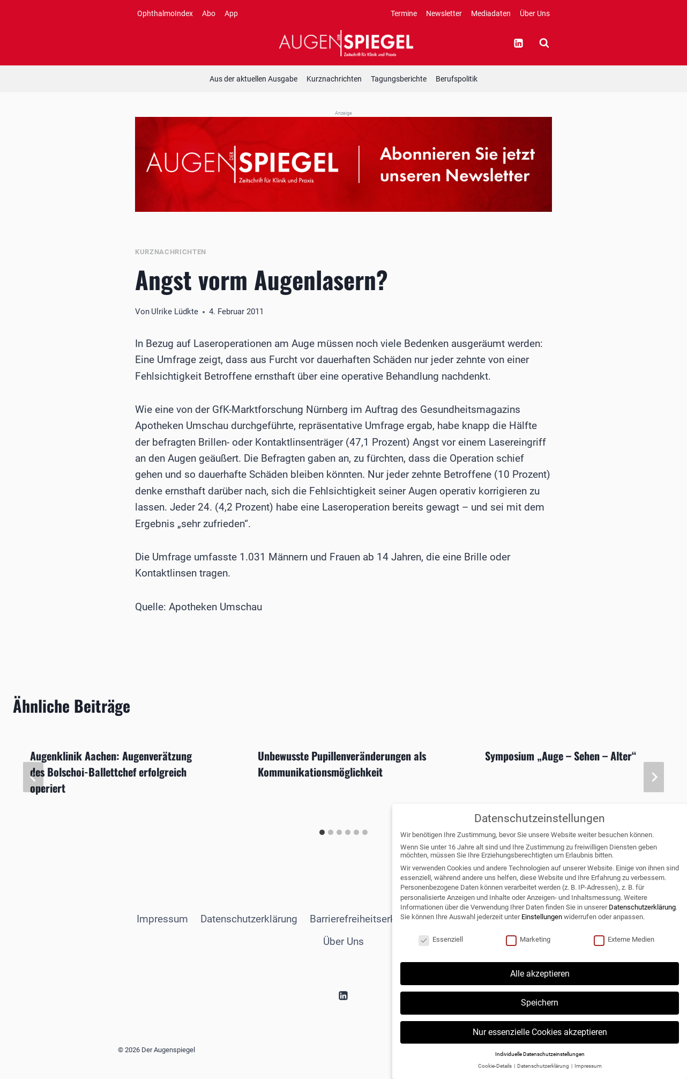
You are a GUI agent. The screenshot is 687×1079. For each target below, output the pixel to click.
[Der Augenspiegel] (346, 43)
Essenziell (441, 952)
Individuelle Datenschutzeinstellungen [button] (540, 1066)
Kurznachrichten (334, 79)
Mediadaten (491, 13)
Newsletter (444, 13)
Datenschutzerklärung (248, 919)
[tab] (322, 832)
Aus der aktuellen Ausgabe (253, 79)
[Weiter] (654, 777)
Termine (404, 13)
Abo (208, 13)
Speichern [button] (539, 1015)
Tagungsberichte (399, 79)
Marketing (528, 952)
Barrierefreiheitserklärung (366, 919)
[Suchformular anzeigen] (544, 43)
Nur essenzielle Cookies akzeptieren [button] (540, 1044)
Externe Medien (624, 952)
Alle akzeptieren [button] (540, 986)
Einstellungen (541, 929)
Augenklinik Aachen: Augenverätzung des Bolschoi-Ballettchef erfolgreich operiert (111, 772)
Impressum (162, 919)
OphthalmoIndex (165, 13)
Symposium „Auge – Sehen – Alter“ (561, 756)
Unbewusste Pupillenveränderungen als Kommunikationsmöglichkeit (342, 764)
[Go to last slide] (33, 777)
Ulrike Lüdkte (174, 311)
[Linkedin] (518, 43)
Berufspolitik (456, 79)
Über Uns (535, 13)
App (231, 13)
